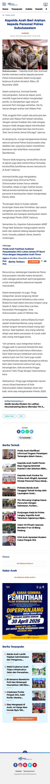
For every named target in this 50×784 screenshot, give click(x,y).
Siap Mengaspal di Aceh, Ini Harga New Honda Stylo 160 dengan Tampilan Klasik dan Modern (17, 707)
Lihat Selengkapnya (25, 719)
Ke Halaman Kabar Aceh (25, 577)
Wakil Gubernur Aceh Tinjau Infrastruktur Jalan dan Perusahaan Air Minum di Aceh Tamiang (18, 670)
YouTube (37, 766)
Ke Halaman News (25, 563)
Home (5, 9)
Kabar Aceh (9, 416)
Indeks (28, 9)
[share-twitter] (23, 431)
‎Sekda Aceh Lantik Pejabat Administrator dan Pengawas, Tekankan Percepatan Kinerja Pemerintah (18, 657)
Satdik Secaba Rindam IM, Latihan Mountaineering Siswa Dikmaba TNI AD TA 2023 (25, 405)
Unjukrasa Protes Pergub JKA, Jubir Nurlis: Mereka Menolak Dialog (16, 695)
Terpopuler (16, 9)
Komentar (25, 437)
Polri (21, 416)
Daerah (39, 9)
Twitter (31, 766)
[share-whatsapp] (27, 431)
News (5, 556)
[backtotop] (25, 753)
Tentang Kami (29, 771)
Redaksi (18, 771)
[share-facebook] (19, 431)
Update (33, 262)
